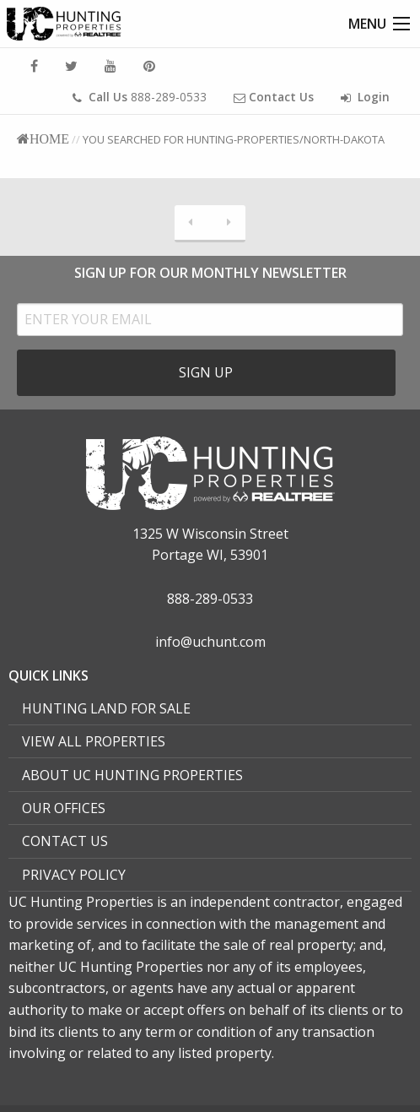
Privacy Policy (74, 874)
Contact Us (65, 841)
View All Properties (93, 741)
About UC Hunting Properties (132, 775)
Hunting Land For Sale (106, 708)
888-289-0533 (140, 97)
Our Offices (63, 808)
